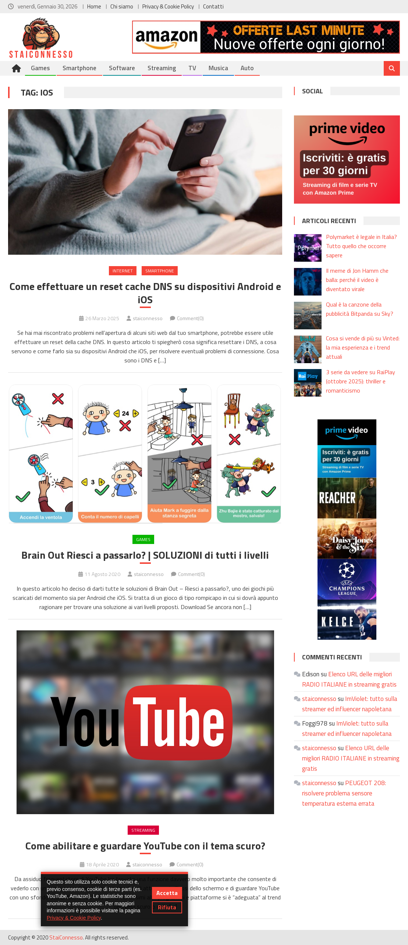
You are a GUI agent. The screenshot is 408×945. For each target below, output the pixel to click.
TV (192, 68)
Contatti (213, 6)
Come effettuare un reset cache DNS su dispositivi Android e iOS (145, 293)
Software (122, 68)
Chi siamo (121, 6)
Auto (247, 68)
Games (40, 68)
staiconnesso (148, 318)
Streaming (162, 68)
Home (94, 6)
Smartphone (79, 68)
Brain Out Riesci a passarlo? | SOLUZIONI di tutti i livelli (145, 555)
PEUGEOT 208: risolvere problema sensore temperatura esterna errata (344, 793)
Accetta (167, 892)
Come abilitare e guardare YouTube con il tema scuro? (145, 845)
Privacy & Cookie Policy (168, 6)
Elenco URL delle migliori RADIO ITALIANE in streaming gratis (351, 758)
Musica (218, 68)
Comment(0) (190, 318)
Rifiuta (167, 907)
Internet (123, 270)
